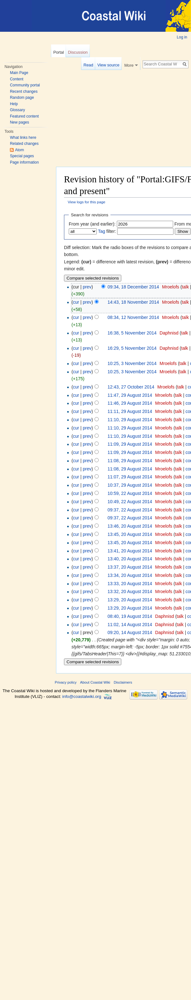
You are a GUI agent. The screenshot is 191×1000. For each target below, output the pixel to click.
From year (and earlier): (92, 223)
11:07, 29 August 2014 (130, 476)
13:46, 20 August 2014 (130, 526)
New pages (19, 122)
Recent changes (24, 91)
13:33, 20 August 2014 (130, 583)
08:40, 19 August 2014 (130, 616)
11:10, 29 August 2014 (130, 419)
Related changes (24, 143)
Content (16, 79)
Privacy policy (65, 682)
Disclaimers (123, 682)
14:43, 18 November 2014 (133, 302)
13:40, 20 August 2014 (130, 558)
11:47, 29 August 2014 (130, 395)
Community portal (25, 85)
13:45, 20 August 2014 (130, 534)
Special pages (22, 156)
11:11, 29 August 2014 (130, 411)
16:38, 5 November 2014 (132, 332)
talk (185, 286)
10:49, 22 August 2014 (130, 501)
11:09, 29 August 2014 (130, 444)
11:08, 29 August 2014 (130, 460)
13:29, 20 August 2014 (130, 599)
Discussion (78, 52)
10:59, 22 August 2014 (130, 493)
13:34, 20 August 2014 (130, 575)
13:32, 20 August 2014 (130, 591)
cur (76, 302)
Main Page (19, 73)
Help (14, 104)
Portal (58, 52)
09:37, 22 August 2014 (130, 509)
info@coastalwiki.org (81, 696)
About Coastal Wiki (95, 682)
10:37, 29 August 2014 (130, 485)
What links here (23, 137)
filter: (107, 231)
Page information (24, 162)
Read (88, 65)
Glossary (17, 110)
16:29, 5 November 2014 (132, 348)
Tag (101, 231)
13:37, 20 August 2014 (130, 567)
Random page (22, 97)
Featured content (24, 116)
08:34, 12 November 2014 (133, 317)
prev (87, 286)
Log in (182, 37)
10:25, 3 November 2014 (132, 363)
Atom (19, 150)
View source (108, 65)
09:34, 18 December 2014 (133, 286)
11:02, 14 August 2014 (130, 624)
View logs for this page (86, 202)
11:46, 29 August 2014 (130, 403)
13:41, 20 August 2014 (130, 550)
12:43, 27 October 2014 (131, 386)
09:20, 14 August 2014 (130, 632)
